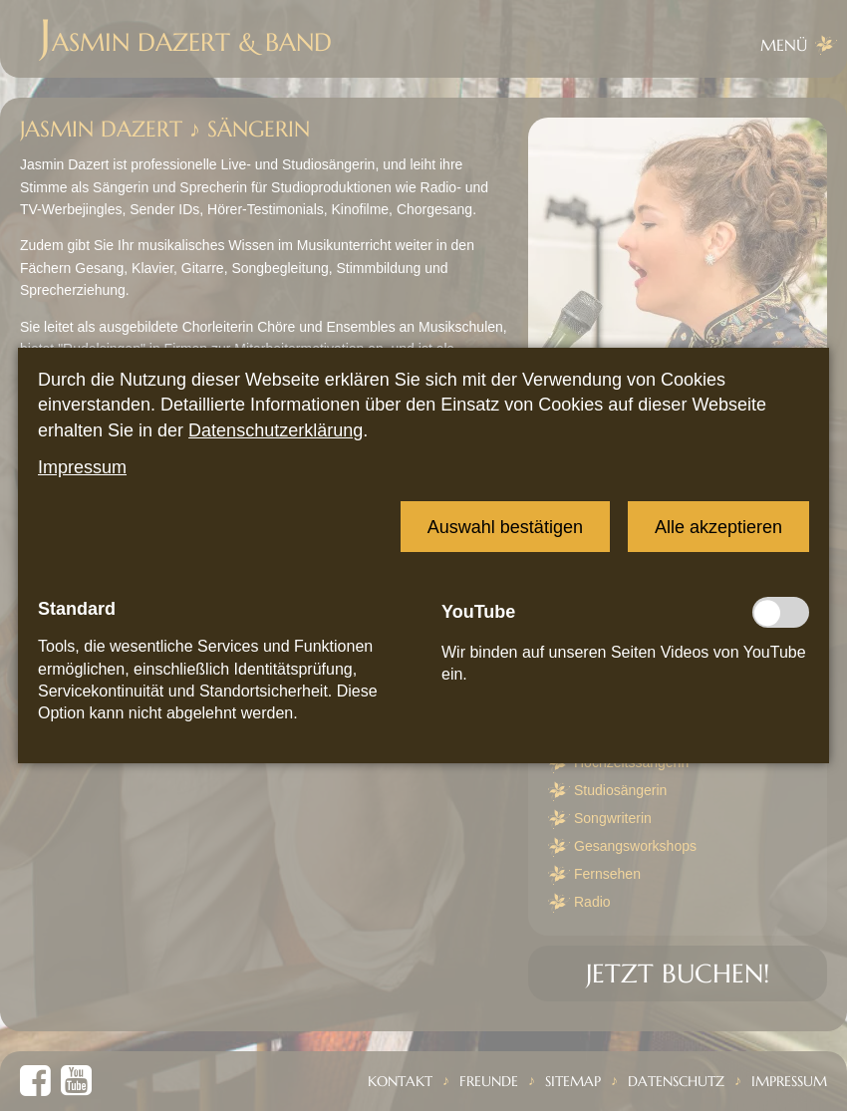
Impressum (82, 467)
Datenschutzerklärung (275, 430)
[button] (505, 526)
